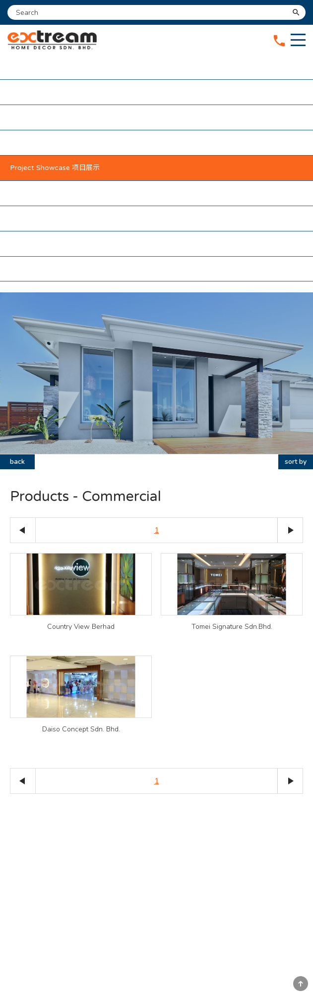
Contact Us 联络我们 (44, 243)
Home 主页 (28, 66)
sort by (296, 461)
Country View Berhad (81, 626)
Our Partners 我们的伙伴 (49, 193)
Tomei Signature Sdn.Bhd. (231, 626)
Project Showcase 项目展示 (55, 168)
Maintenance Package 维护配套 (62, 142)
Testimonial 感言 (36, 218)
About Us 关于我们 (40, 92)
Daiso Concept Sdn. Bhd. (81, 729)
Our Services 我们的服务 (49, 117)
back (17, 461)
